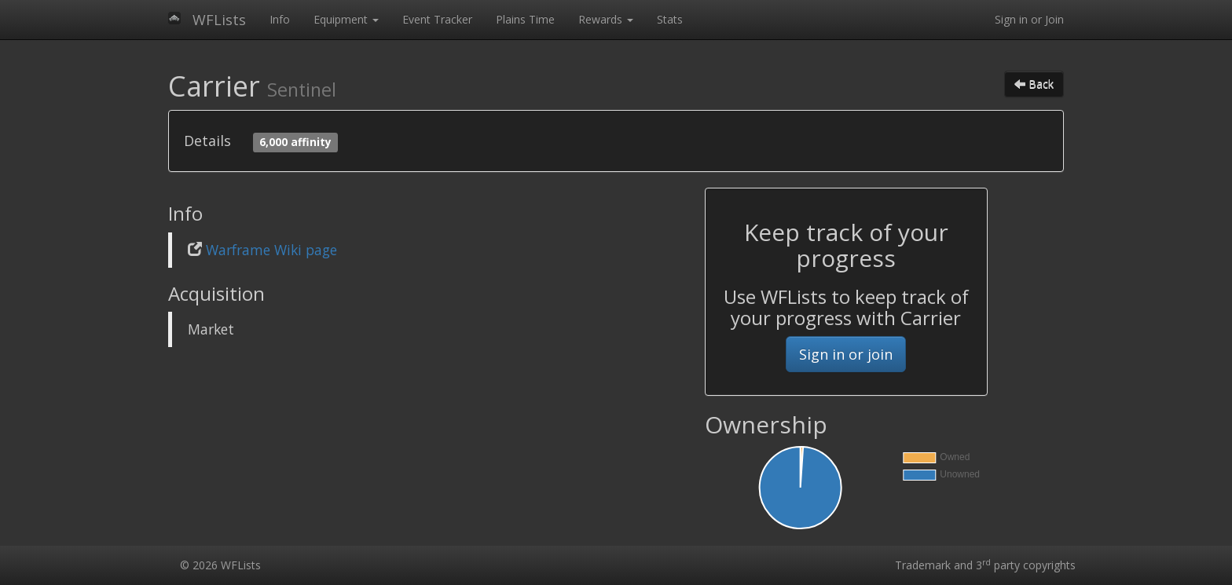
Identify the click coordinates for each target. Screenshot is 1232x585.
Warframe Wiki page (271, 249)
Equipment (346, 19)
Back (1034, 83)
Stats (670, 19)
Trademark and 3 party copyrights (985, 565)
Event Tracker (437, 19)
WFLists (219, 19)
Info (280, 19)
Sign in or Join (1029, 19)
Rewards (605, 19)
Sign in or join (846, 354)
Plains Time (525, 19)
